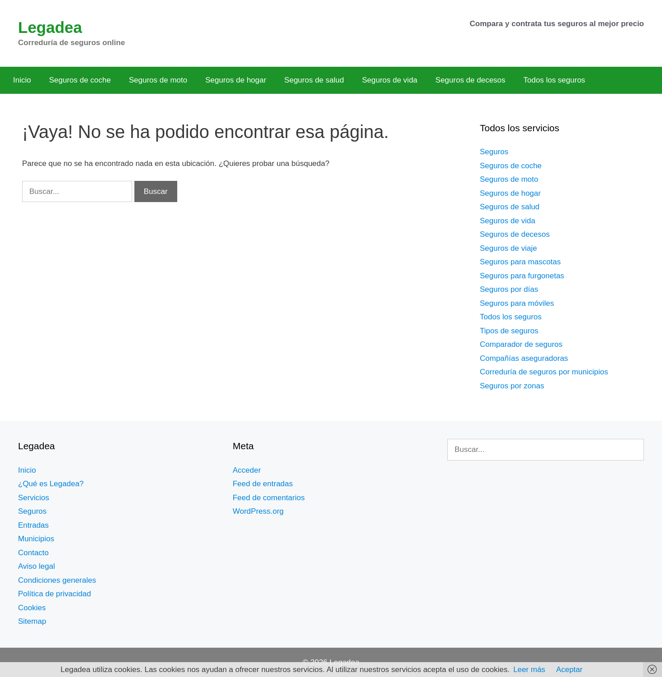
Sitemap (32, 621)
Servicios (33, 497)
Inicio (22, 80)
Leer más (529, 669)
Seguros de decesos (471, 80)
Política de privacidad (54, 593)
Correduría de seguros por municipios (544, 372)
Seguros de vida (390, 80)
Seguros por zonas (512, 386)
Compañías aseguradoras (524, 358)
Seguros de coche (80, 80)
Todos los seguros (554, 80)
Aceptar (569, 669)
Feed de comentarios (269, 497)
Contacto (33, 552)
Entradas (33, 525)
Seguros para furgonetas (522, 276)
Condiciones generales (57, 580)
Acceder (247, 470)
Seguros (494, 151)
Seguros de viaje (508, 248)
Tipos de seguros (509, 331)
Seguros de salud (314, 80)
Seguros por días (509, 289)
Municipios (36, 538)
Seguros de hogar (235, 80)
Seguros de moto (158, 80)
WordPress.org (258, 511)
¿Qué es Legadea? (51, 483)
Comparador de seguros (521, 344)
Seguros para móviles (517, 303)
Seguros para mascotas (520, 262)
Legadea (50, 27)
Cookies (32, 607)
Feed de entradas (263, 483)
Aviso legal (36, 566)
